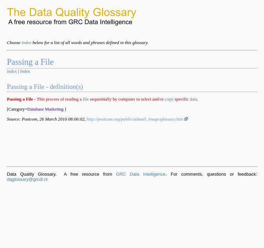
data (193, 99)
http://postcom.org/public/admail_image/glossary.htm (137, 119)
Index (26, 42)
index (12, 71)
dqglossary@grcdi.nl (27, 179)
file (86, 99)
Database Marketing (45, 109)
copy (169, 99)
